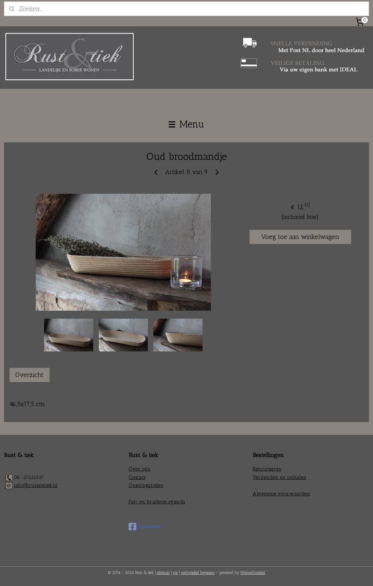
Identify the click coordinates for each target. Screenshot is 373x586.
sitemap (163, 572)
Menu (186, 124)
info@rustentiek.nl (36, 485)
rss (175, 572)
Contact (137, 477)
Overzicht (29, 375)
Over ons (139, 469)
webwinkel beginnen (198, 572)
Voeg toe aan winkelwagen (300, 237)
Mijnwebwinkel (252, 572)
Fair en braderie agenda (157, 502)
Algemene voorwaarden (281, 494)
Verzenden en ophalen (279, 477)
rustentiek (145, 526)
